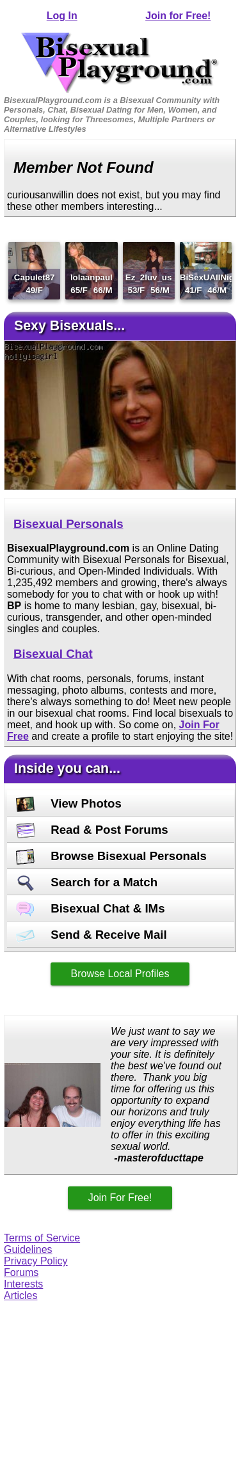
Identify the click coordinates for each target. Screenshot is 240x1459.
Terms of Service (42, 1237)
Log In (62, 15)
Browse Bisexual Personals (111, 856)
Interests (23, 1284)
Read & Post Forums (92, 829)
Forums (21, 1272)
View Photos (69, 803)
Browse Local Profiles (120, 973)
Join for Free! (178, 15)
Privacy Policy (36, 1261)
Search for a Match (86, 882)
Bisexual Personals (68, 523)
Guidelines (28, 1249)
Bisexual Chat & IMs (90, 908)
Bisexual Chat (53, 653)
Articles (20, 1295)
